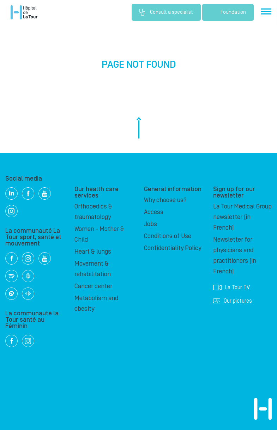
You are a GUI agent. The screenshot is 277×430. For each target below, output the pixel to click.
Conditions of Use (167, 236)
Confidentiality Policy (172, 248)
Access (153, 212)
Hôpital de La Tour (24, 12)
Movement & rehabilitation (92, 269)
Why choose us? (165, 200)
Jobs (150, 224)
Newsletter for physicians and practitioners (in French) (234, 255)
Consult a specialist (166, 12)
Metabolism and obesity (96, 304)
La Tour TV (231, 287)
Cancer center (93, 286)
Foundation (228, 12)
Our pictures (232, 300)
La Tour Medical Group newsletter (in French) (242, 217)
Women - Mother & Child (99, 234)
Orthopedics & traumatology (93, 212)
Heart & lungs (92, 251)
